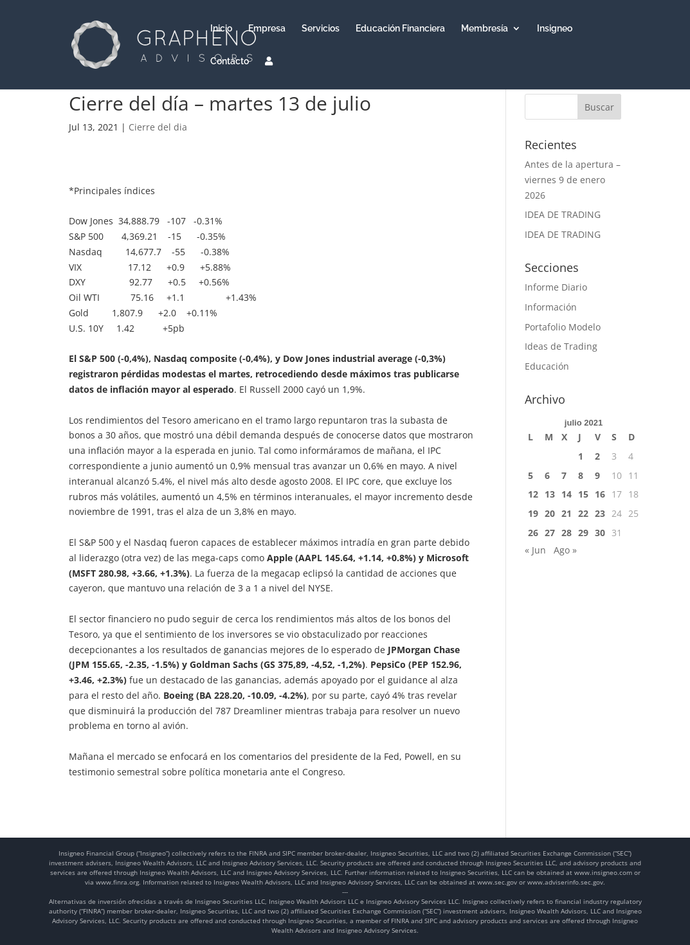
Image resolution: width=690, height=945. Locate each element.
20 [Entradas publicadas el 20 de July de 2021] (550, 513)
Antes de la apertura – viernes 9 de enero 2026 (573, 179)
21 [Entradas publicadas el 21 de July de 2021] (566, 513)
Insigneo (554, 28)
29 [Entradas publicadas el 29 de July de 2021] (583, 532)
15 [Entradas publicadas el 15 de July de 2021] (583, 494)
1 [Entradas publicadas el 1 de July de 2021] (580, 456)
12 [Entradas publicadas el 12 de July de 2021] (533, 494)
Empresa (267, 28)
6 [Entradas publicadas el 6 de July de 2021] (547, 475)
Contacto (229, 61)
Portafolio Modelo (563, 327)
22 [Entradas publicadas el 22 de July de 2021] (583, 513)
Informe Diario (556, 287)
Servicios (321, 28)
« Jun (535, 550)
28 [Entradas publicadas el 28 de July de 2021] (566, 532)
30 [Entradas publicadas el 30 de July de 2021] (600, 532)
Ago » (565, 550)
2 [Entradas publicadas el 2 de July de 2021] (597, 456)
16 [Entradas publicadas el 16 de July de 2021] (600, 494)
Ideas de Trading (561, 346)
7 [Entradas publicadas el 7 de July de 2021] (564, 475)
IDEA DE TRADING (563, 214)
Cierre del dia (158, 127)
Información (551, 307)
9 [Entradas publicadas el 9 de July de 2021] (597, 475)
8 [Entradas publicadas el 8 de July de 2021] (580, 475)
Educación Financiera (400, 28)
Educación (547, 366)
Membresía (484, 28)
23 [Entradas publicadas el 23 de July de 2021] (600, 513)
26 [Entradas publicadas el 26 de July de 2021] (533, 532)
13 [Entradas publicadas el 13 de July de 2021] (550, 494)
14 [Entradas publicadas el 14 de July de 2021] (566, 494)
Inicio (221, 28)
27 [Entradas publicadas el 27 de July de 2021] (550, 532)
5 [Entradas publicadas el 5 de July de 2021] (530, 475)
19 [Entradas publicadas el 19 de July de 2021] (533, 513)
